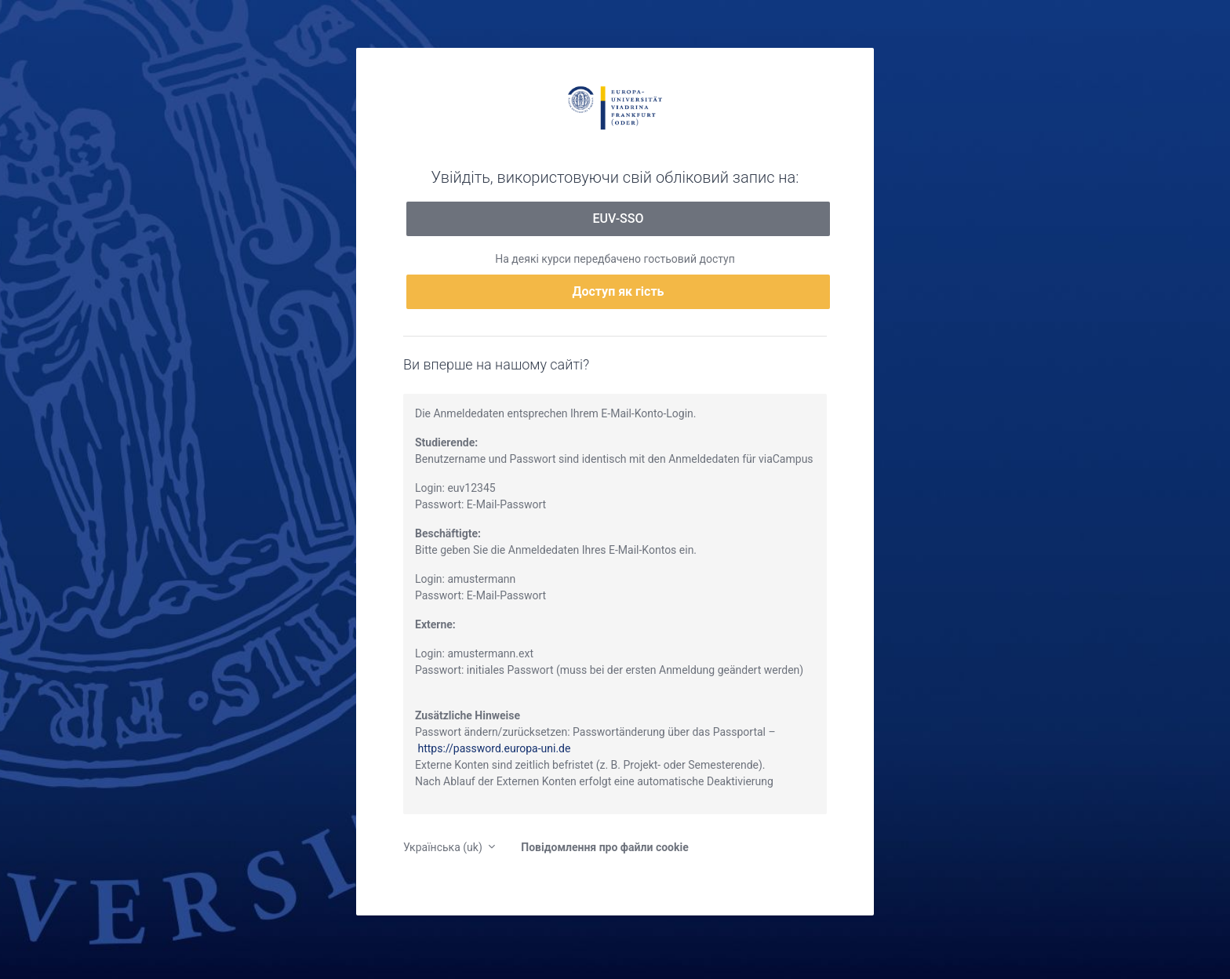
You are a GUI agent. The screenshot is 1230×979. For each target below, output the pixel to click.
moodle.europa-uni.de (615, 106)
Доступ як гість (618, 291)
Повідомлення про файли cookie (605, 847)
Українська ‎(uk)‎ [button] (444, 847)
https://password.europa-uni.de (493, 748)
